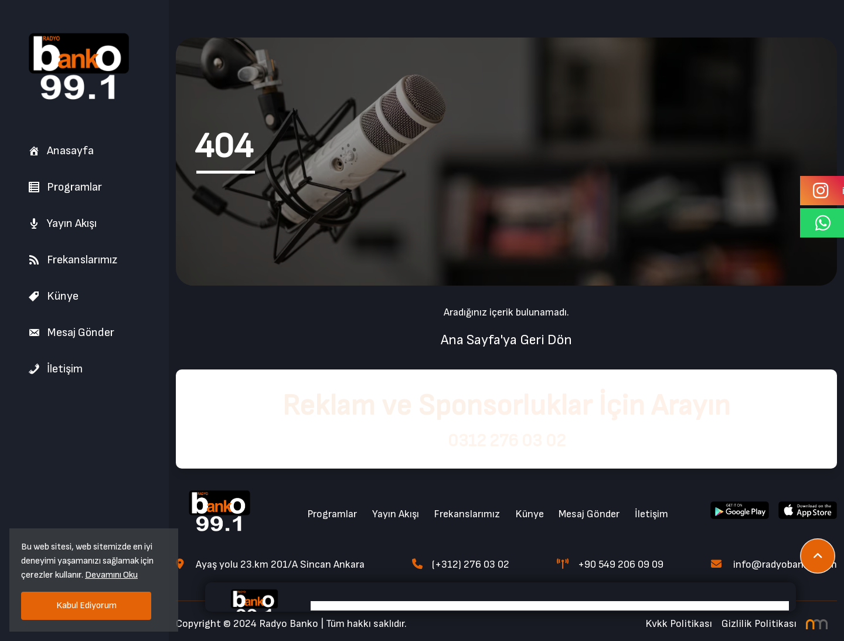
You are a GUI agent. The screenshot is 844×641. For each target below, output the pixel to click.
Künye (53, 296)
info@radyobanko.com (774, 564)
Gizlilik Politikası (759, 624)
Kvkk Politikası (678, 624)
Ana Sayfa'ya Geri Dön (506, 339)
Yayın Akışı (62, 223)
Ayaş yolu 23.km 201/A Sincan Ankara (270, 564)
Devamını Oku (111, 575)
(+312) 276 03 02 (460, 564)
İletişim (55, 369)
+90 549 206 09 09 (610, 564)
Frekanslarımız (72, 260)
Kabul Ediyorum (86, 605)
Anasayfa (61, 151)
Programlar (65, 187)
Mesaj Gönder (71, 332)
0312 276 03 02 (507, 441)
